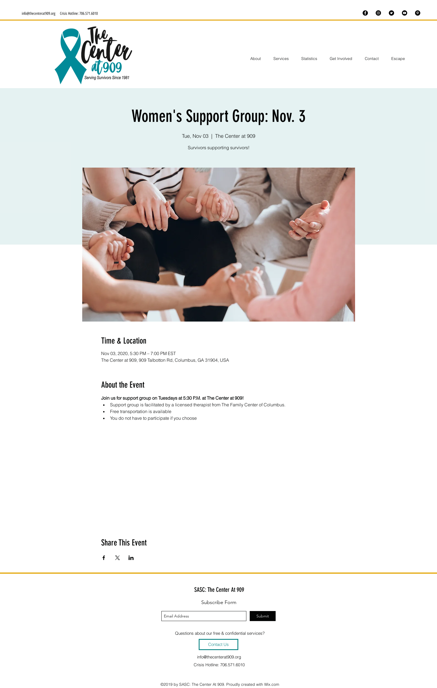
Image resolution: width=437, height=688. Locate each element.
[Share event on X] (117, 558)
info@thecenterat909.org (38, 13)
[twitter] (391, 13)
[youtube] (404, 13)
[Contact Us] (218, 644)
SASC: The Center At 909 (219, 589)
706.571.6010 (88, 13)
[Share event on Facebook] (103, 558)
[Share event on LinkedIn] (131, 558)
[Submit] (263, 616)
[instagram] (378, 13)
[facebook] (365, 13)
